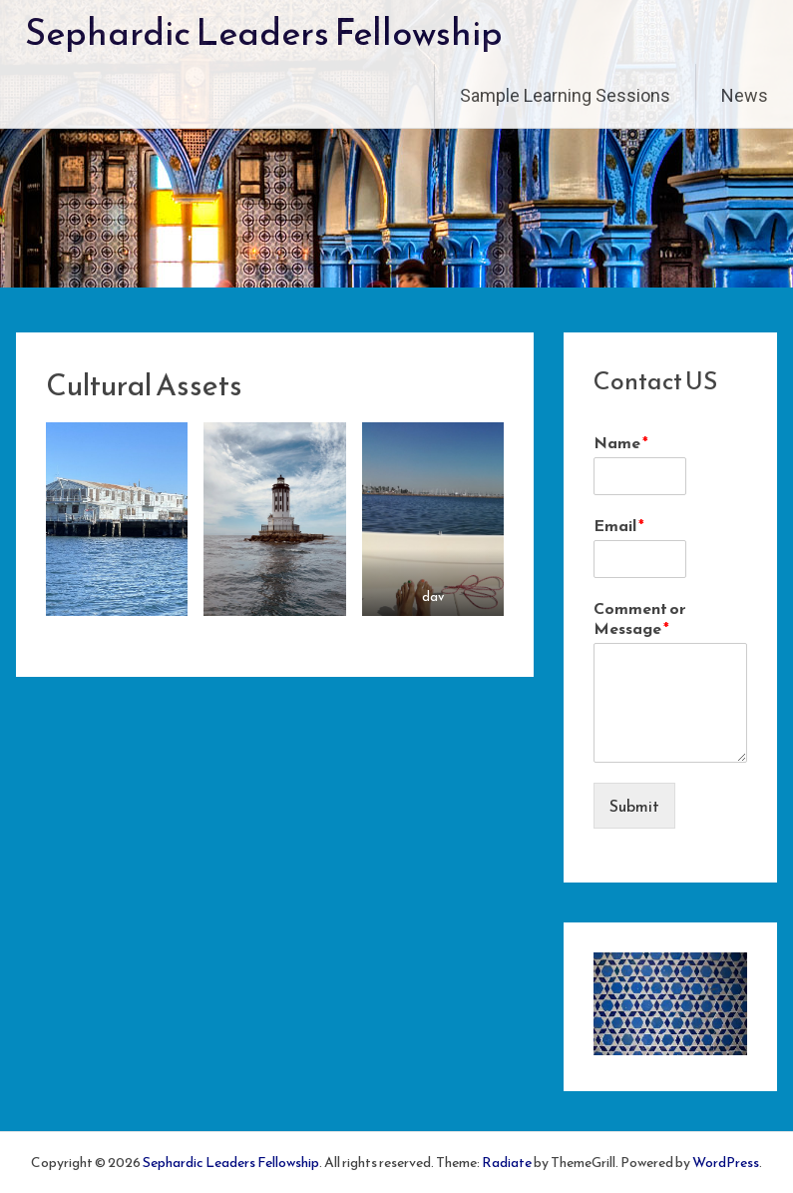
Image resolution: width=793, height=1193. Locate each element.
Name (621, 442)
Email (619, 525)
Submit (634, 806)
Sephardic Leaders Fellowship (264, 32)
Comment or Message (640, 619)
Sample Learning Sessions (565, 95)
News (744, 95)
